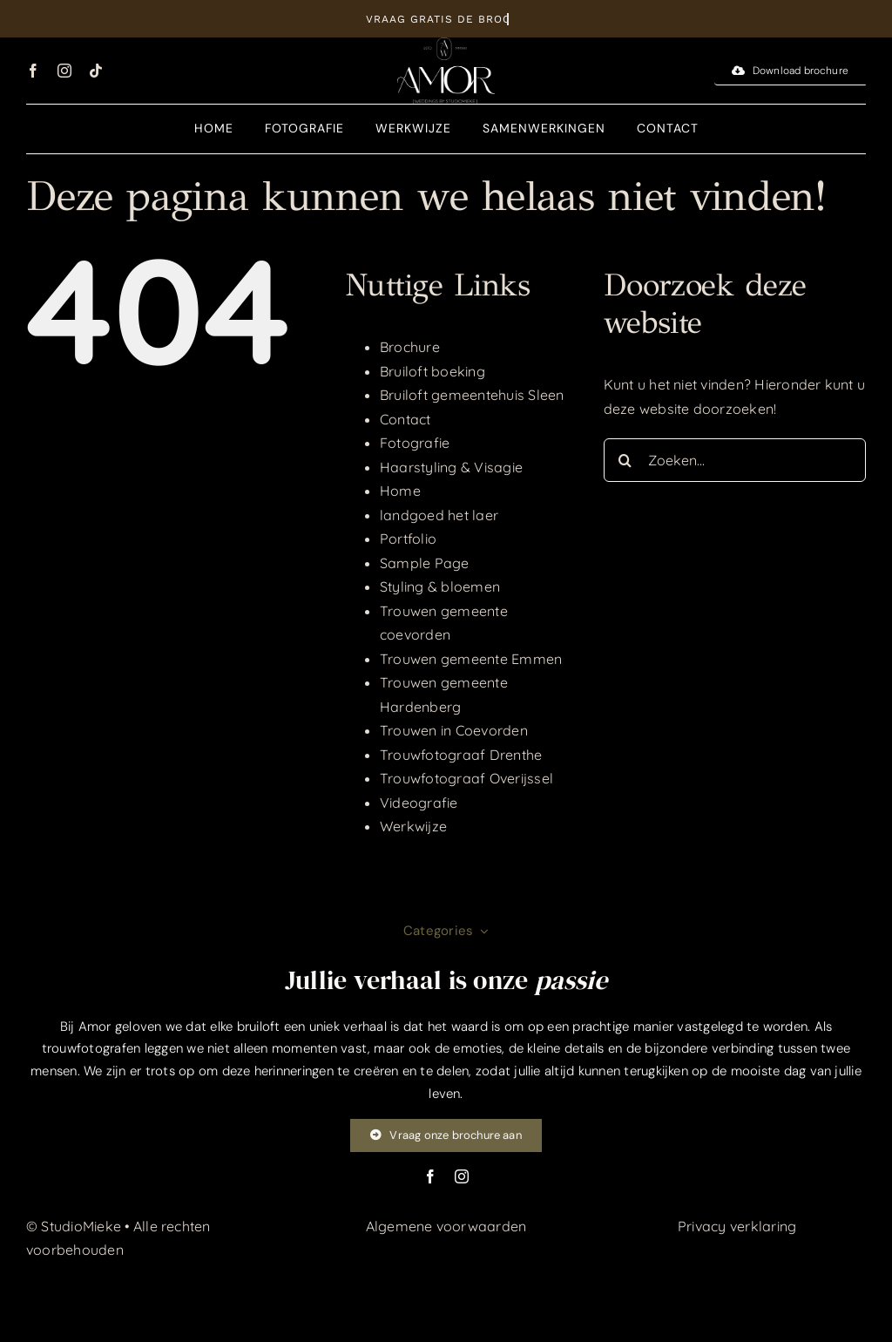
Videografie (419, 802)
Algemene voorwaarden (446, 1226)
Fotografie (414, 442)
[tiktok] (96, 71)
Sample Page (425, 563)
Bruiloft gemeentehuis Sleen (472, 394)
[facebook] (33, 71)
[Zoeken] (625, 460)
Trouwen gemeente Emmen (471, 659)
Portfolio (408, 538)
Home (400, 490)
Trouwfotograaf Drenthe (461, 754)
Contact (405, 419)
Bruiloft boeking (432, 371)
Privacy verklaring (737, 1226)
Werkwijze (413, 826)
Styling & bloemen (440, 586)
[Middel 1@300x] (446, 44)
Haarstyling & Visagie (451, 467)
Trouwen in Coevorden (454, 730)
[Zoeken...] (735, 460)
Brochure (410, 347)
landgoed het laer (439, 515)
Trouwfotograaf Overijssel (466, 778)
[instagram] (64, 71)
